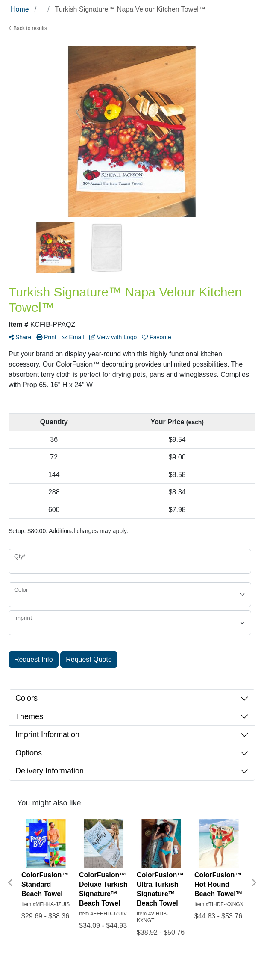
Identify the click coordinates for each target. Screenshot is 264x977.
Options (28, 753)
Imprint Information (47, 734)
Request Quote (89, 659)
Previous (10, 883)
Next (253, 883)
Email (73, 337)
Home (20, 9)
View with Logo (113, 337)
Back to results (28, 28)
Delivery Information (49, 771)
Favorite (156, 337)
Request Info (33, 659)
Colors (26, 698)
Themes (29, 716)
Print (46, 337)
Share (20, 337)
